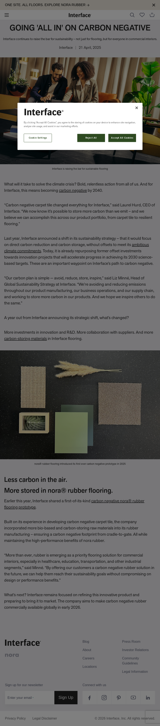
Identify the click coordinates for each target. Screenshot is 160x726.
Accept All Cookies (122, 137)
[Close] (136, 107)
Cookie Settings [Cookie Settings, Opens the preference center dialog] (38, 137)
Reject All (91, 137)
